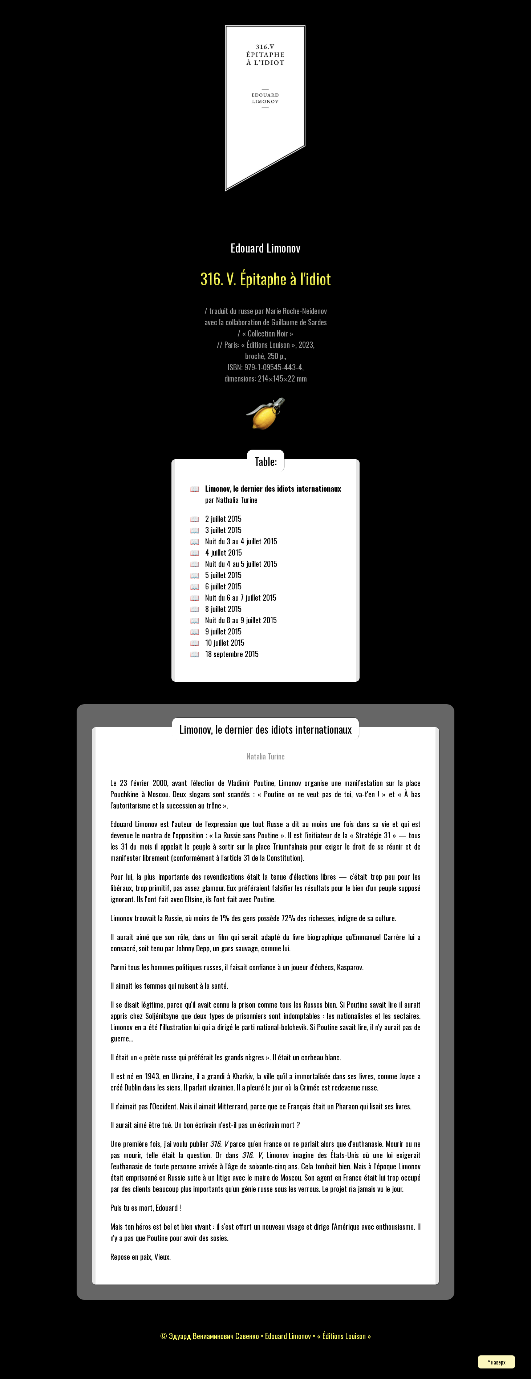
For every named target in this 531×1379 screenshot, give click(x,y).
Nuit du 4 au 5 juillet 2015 (241, 563)
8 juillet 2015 (223, 608)
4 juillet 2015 (223, 552)
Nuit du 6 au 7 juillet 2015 (240, 597)
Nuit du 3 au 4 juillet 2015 (241, 541)
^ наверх (497, 1362)
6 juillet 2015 (223, 586)
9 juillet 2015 (223, 631)
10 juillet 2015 (224, 642)
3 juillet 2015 (223, 529)
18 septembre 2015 (232, 653)
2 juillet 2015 (223, 518)
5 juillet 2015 (223, 574)
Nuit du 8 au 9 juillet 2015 (241, 619)
